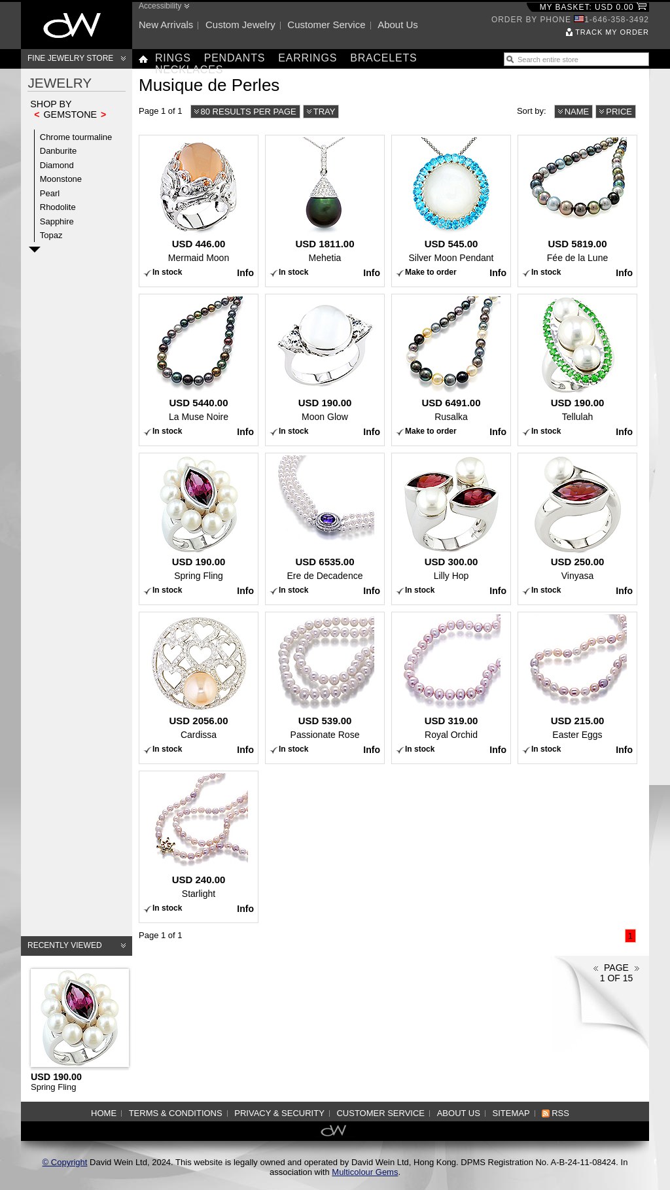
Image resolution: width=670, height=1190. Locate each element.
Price (619, 111)
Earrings (307, 57)
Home (103, 1113)
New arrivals (166, 24)
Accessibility (160, 5)
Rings (173, 57)
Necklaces (189, 69)
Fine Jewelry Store (70, 58)
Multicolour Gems (365, 1172)
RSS (560, 1113)
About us (398, 24)
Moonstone (61, 179)
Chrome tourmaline (76, 137)
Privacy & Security (279, 1113)
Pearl (50, 193)
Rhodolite (58, 207)
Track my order (612, 32)
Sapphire (57, 221)
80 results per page (248, 111)
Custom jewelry (240, 24)
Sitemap (511, 1113)
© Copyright (65, 1162)
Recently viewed (64, 945)
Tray (324, 111)
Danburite (58, 151)
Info (245, 273)
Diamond (57, 165)
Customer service (326, 24)
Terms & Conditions (175, 1113)
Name (577, 111)
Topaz (51, 235)
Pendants (235, 57)
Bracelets (383, 57)
